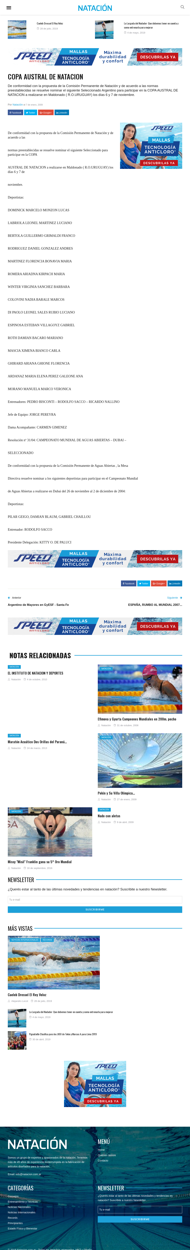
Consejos (13, 1196)
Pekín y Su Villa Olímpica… (116, 792)
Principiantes (15, 1223)
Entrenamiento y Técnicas (23, 1201)
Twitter (30, 113)
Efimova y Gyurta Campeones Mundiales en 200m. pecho (137, 718)
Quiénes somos (107, 1155)
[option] (51, 29)
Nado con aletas (109, 815)
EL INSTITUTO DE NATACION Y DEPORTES (35, 672)
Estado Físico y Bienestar (22, 1228)
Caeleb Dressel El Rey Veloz (50, 23)
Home (101, 1149)
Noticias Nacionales (19, 1207)
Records (47, 940)
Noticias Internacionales (25, 940)
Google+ (46, 113)
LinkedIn (61, 113)
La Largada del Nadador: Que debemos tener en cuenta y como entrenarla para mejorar (151, 25)
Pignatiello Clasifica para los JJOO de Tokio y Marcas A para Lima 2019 (63, 1034)
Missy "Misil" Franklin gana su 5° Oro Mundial (40, 861)
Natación (18, 104)
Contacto (103, 1160)
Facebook (15, 113)
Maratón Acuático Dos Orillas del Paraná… (37, 741)
